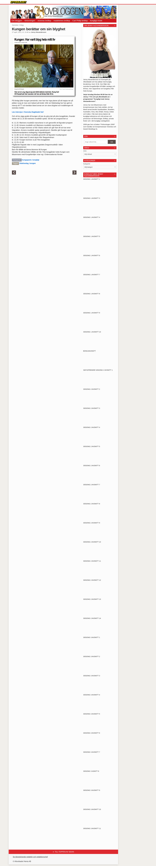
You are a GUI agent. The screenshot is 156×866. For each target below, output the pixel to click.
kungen (33, 163)
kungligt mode (96, 21)
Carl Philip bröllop (80, 21)
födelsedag (23, 163)
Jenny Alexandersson (38, 32)
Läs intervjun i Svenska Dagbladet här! (28, 112)
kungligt (35, 160)
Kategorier (86, 164)
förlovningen (30, 21)
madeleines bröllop (62, 21)
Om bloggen (16, 21)
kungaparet (26, 160)
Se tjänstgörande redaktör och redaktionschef (30, 857)
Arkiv (85, 151)
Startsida (15, 25)
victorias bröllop (44, 21)
